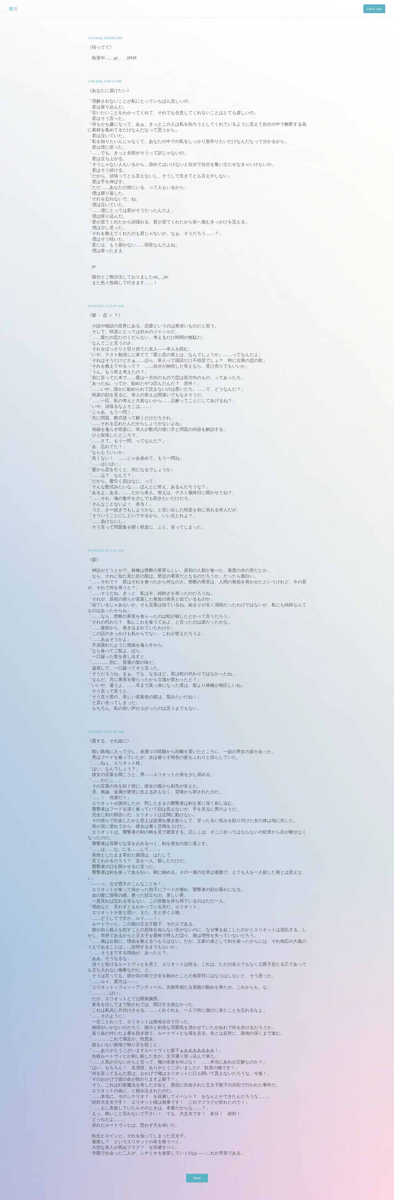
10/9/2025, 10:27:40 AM (106, 731)
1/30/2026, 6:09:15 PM (104, 81)
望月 (13, 9)
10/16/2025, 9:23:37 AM (106, 306)
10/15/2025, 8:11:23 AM (106, 550)
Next (197, 1178)
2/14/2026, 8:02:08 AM (105, 38)
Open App (374, 9)
